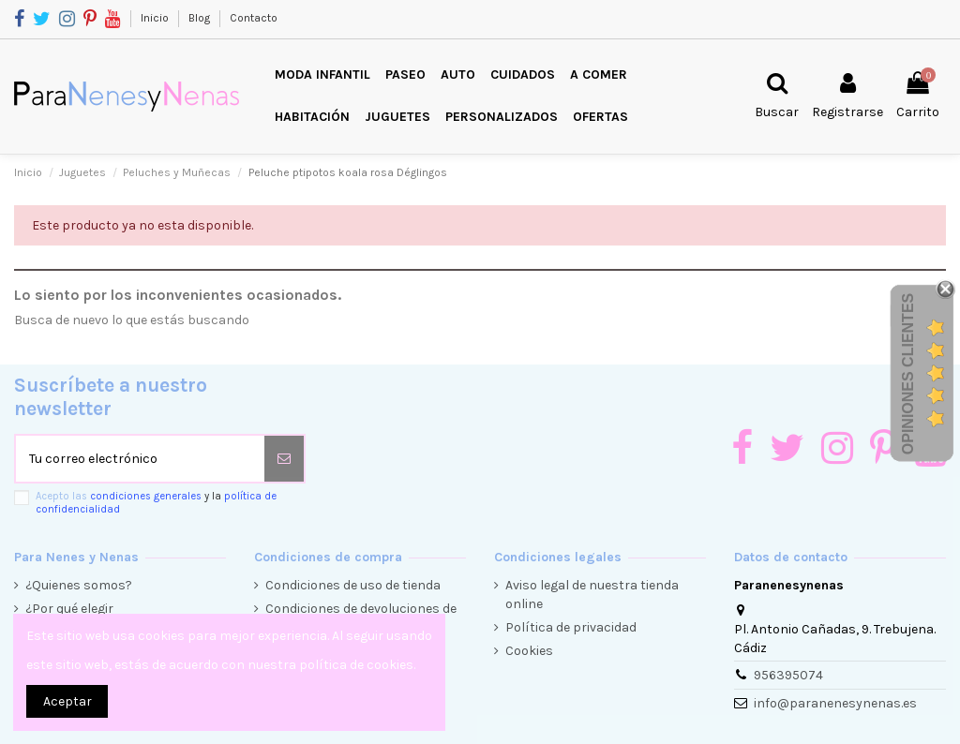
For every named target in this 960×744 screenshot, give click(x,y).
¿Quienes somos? (78, 585)
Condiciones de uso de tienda (353, 585)
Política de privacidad (571, 627)
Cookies (529, 651)
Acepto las (156, 502)
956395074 (788, 675)
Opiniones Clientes (908, 373)
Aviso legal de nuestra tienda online (592, 594)
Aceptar (67, 701)
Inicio (156, 17)
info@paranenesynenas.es (835, 703)
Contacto (254, 17)
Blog (200, 17)
